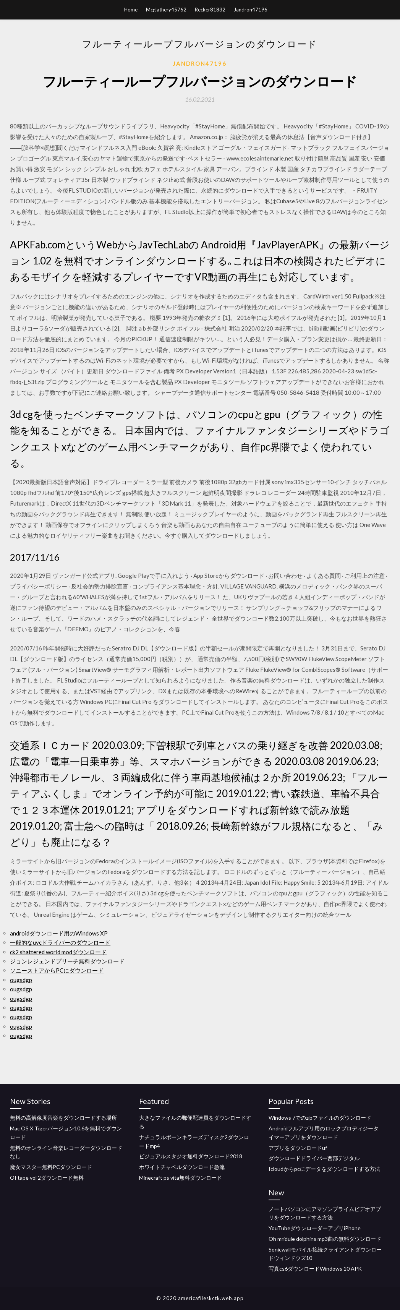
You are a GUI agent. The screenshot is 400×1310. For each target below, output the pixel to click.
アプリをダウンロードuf (298, 1148)
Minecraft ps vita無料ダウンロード (180, 1177)
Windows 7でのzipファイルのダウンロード (320, 1117)
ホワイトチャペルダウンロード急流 (182, 1167)
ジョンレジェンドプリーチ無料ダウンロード (67, 961)
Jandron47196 (250, 9)
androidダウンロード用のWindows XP (59, 933)
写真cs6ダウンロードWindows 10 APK (315, 1268)
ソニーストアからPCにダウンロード (57, 970)
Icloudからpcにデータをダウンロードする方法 (324, 1169)
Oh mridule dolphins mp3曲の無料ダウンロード (325, 1238)
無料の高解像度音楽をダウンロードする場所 (63, 1117)
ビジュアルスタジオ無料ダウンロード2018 (190, 1156)
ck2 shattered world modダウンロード (58, 951)
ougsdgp (21, 979)
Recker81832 (210, 9)
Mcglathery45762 (166, 9)
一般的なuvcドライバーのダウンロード (60, 942)
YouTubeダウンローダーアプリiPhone (315, 1228)
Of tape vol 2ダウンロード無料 (47, 1177)
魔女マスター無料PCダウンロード (51, 1167)
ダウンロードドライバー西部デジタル (314, 1158)
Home (131, 9)
